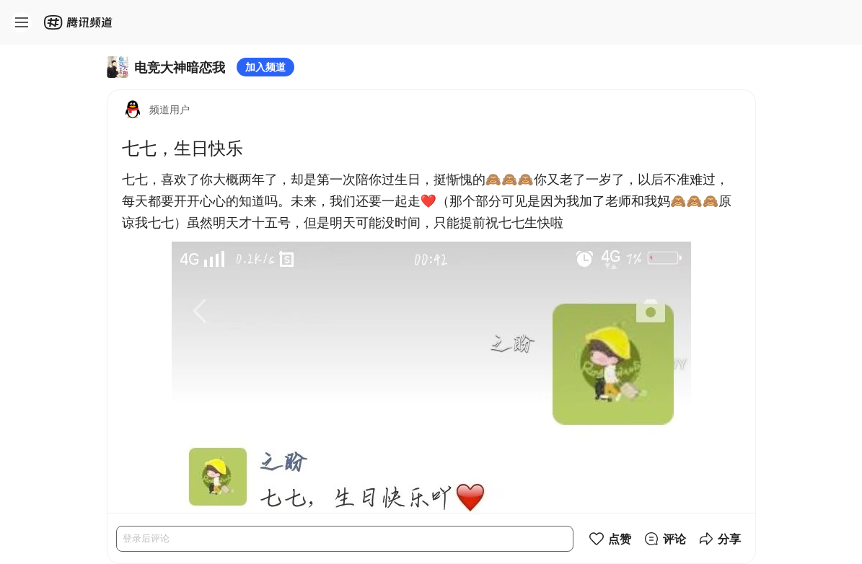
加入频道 (265, 67)
